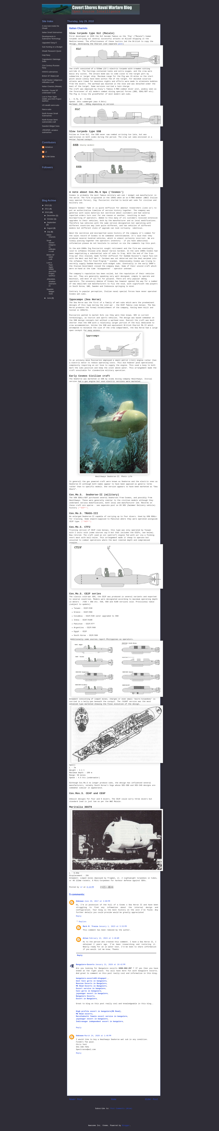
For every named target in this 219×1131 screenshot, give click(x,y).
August (50, 228)
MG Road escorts (84, 1014)
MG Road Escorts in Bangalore (91, 986)
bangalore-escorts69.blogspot (92, 978)
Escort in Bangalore (86, 999)
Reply (78, 916)
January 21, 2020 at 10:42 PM (110, 965)
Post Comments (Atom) (121, 1108)
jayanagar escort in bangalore (92, 993)
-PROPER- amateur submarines (50, 131)
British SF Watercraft (50, 76)
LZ (46, 152)
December (51, 215)
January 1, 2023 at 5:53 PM (113, 926)
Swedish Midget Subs (50, 126)
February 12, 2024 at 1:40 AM (104, 938)
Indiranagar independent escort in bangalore (99, 1021)
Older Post (151, 1099)
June (49, 298)
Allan (85, 938)
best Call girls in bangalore (91, 981)
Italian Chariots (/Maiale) (52, 86)
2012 (47, 205)
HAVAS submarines (50, 72)
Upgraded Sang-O (49, 43)
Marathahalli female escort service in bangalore (101, 1016)
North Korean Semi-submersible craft (50, 121)
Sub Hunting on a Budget (52, 47)
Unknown (80, 901)
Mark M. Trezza (90, 926)
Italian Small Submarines (52, 32)
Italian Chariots (51, 236)
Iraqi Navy (46, 55)
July (49, 232)
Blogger (126, 1125)
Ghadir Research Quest (51, 51)
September (51, 222)
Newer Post (75, 1099)
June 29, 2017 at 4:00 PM (97, 901)
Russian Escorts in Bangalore (91, 983)
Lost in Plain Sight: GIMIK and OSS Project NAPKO (51, 99)
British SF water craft (50, 257)
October (50, 219)
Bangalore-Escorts (85, 965)
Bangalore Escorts (85, 996)
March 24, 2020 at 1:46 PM (97, 1036)
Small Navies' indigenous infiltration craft (52, 81)
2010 (47, 212)
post (120, 44)
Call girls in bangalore (88, 991)
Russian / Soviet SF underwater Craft (50, 91)
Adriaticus (49, 147)
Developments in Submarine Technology (51, 37)
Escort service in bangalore (90, 988)
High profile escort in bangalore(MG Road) (98, 1011)
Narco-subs (46, 109)
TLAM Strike (50, 157)
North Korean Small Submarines (50, 114)
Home (113, 1099)
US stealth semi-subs (50, 105)
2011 (47, 209)
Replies (82, 922)
